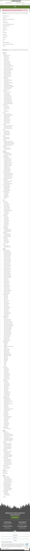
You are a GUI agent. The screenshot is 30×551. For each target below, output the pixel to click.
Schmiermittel (6, 492)
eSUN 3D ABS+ (6, 386)
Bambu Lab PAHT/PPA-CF (7, 290)
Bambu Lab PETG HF (7, 269)
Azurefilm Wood (6, 424)
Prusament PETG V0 (7, 378)
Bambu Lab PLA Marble (7, 260)
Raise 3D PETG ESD (7, 303)
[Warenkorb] (28, 5)
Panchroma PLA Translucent (8, 321)
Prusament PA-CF (6, 376)
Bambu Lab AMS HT (7, 63)
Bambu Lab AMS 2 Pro (7, 61)
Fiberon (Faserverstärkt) (7, 354)
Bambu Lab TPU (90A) (7, 274)
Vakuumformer (5, 237)
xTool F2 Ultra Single (7, 207)
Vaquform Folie (6, 240)
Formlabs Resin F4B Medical (8, 85)
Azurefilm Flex (6, 425)
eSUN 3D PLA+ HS (6, 382)
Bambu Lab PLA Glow (7, 259)
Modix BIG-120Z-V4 (7, 133)
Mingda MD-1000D (7, 138)
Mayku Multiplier (6, 245)
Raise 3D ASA (6, 298)
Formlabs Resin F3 (6, 436)
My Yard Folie (6, 242)
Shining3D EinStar (6, 157)
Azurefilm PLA (6, 415)
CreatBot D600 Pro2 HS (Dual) (8, 125)
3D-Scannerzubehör (6, 191)
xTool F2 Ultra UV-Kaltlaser (8, 210)
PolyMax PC (5, 347)
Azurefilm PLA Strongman (8, 416)
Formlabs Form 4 (5, 77)
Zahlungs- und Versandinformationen (8, 19)
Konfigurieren (15, 537)
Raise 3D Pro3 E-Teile (7, 120)
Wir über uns (5, 20)
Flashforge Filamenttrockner (8, 481)
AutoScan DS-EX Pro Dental (8, 183)
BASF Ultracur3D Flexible (7, 444)
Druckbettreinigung (7, 494)
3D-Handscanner (5, 156)
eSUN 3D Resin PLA (7, 452)
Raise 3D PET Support (7, 307)
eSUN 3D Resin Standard (7, 451)
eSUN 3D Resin (5, 449)
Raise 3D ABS (6, 296)
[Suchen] (12, 4)
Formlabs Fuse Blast (7, 94)
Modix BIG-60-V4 (6, 130)
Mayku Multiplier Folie (7, 246)
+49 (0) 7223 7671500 (8, 2)
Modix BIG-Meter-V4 (7, 134)
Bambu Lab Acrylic (7, 468)
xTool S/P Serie (5, 215)
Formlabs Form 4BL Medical (8, 82)
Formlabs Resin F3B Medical (8, 438)
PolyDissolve (6, 356)
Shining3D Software (7, 186)
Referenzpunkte (6, 196)
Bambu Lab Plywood (7, 466)
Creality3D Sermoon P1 (7, 169)
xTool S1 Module (6, 218)
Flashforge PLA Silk (7, 402)
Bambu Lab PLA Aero (7, 256)
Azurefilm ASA (6, 419)
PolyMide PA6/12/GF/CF (7, 355)
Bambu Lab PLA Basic (7, 251)
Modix (4, 129)
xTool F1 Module (6, 205)
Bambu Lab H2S (6, 59)
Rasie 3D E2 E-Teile (7, 121)
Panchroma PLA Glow (7, 334)
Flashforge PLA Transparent (8, 403)
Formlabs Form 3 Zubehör (8, 87)
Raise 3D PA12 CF (6, 308)
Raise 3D (4, 112)
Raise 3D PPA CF (6, 309)
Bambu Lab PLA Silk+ (7, 264)
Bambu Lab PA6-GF (7, 289)
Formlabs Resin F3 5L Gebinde (8, 439)
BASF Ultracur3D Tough (7, 443)
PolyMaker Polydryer (7, 477)
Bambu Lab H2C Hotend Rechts (8, 65)
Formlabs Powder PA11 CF (8, 460)
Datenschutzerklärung (6, 25)
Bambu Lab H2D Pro (7, 55)
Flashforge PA (6, 412)
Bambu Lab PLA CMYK (7, 257)
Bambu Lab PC (6, 278)
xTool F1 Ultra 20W (7, 203)
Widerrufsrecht (5, 29)
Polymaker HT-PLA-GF (7, 339)
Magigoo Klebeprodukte (7, 489)
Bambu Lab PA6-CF (7, 287)
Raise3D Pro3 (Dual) (7, 116)
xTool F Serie (5, 201)
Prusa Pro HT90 (6, 111)
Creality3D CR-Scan (7, 166)
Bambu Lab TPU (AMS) (7, 277)
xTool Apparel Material (7, 236)
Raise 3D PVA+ (6, 315)
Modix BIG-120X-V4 (7, 132)
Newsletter (4, 17)
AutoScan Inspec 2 (6, 182)
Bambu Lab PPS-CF (7, 291)
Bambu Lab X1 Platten (7, 73)
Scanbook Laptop (6, 192)
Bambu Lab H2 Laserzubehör (8, 68)
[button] (27, 4)
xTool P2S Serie (6, 219)
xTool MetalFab (5, 227)
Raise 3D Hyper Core (7, 313)
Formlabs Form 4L (6, 81)
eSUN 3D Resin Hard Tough (8, 455)
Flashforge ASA (6, 406)
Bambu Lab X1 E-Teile (7, 74)
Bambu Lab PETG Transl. (7, 270)
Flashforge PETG (6, 407)
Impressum (3, 548)
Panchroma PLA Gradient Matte (8, 325)
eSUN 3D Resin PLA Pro (7, 453)
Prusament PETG (6, 369)
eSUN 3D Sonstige (6, 395)
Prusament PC (6, 372)
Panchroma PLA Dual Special (8, 324)
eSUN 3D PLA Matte (7, 385)
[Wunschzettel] (25, 4)
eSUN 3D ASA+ (6, 389)
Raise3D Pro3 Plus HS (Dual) (8, 115)
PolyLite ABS (6, 342)
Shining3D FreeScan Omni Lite (8, 174)
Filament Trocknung (6, 476)
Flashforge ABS (6, 404)
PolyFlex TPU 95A (6, 351)
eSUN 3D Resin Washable (8, 456)
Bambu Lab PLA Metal (7, 261)
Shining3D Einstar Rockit (7, 158)
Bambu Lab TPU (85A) (7, 273)
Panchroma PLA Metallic (7, 329)
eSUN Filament (5, 380)
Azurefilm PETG (6, 420)
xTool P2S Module (6, 220)
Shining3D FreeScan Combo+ (8, 173)
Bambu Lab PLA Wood (7, 255)
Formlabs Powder (5, 457)
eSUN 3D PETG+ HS (7, 393)
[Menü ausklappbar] (1, 0)
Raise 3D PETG (6, 302)
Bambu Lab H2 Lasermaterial (8, 69)
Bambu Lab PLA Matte (7, 252)
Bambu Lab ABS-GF (7, 282)
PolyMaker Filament (6, 316)
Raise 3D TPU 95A (6, 300)
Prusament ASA (6, 371)
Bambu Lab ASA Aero (7, 285)
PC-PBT (5, 365)
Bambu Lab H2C (6, 56)
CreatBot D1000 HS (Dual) (8, 126)
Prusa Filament (5, 367)
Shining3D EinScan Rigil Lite (8, 162)
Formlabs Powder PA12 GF (8, 99)
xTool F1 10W (6, 202)
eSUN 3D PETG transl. (7, 391)
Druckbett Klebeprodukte (7, 485)
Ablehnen (15, 540)
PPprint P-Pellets (5, 473)
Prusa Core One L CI (7, 108)
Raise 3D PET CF (6, 304)
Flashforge (4, 139)
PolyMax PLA (6, 317)
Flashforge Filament (6, 397)
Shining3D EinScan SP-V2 (8, 154)
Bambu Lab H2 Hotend (7, 64)
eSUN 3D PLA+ (6, 381)
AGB (3, 40)
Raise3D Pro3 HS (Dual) (7, 113)
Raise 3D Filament (5, 294)
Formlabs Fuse (5, 90)
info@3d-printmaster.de (21, 2)
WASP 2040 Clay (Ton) (7, 147)
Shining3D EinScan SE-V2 (8, 153)
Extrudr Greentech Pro (7, 428)
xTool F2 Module (6, 211)
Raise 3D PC (5, 299)
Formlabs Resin (5, 431)
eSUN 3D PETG (6, 390)
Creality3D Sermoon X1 (7, 170)
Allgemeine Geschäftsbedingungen (8, 24)
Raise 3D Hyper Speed (7, 312)
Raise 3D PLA (6, 295)
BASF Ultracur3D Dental (7, 448)
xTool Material (6, 214)
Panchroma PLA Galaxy (7, 330)
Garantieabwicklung (6, 15)
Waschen (4, 469)
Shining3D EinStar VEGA (7, 160)
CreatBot (4, 124)
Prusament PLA (6, 368)
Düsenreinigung (6, 493)
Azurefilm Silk (6, 421)
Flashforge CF (6, 411)
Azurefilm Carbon (6, 423)
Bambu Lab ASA (6, 283)
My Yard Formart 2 (7, 241)
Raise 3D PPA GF (6, 311)
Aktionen (4, 496)
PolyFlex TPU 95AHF (7, 352)
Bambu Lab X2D (6, 60)
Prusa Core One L (6, 107)
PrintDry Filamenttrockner (8, 479)
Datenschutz (7, 548)
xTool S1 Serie (6, 216)
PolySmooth (5, 360)
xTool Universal (6, 212)
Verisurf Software (6, 188)
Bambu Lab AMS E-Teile (7, 76)
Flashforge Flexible (7, 410)
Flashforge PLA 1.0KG (7, 399)
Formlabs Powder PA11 (7, 95)
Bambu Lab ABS (6, 281)
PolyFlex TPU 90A (6, 350)
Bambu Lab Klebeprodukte (8, 488)
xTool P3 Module (6, 223)
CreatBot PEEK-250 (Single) (8, 128)
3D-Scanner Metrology (6, 171)
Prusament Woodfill (7, 373)
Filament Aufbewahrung (6, 483)
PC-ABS (5, 363)
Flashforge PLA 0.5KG (7, 398)
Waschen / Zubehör (7, 89)
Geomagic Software (7, 187)
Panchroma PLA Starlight (7, 326)
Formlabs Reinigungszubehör (8, 103)
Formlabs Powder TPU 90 (7, 100)
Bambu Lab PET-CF (7, 286)
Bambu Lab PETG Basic (7, 268)
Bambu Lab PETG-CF (7, 272)
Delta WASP (4, 146)
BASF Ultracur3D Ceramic (8, 447)
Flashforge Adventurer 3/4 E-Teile (9, 143)
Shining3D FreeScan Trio (7, 178)
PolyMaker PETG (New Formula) (8, 346)
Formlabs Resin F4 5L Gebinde (8, 86)
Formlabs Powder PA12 (7, 98)
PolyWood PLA (6, 359)
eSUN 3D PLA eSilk (6, 384)
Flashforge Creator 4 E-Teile (8, 145)
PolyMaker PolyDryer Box (7, 484)
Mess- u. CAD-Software (6, 184)
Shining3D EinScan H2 (7, 161)
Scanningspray (6, 195)
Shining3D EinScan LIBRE (8, 165)
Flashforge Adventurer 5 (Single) (9, 142)
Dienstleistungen (5, 22)
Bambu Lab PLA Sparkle (7, 265)
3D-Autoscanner (5, 179)
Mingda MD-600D (6, 137)
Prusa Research (5, 104)
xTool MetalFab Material (7, 231)
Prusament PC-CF (6, 377)
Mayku (4, 244)
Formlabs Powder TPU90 (7, 464)
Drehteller (5, 197)
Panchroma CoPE (6, 337)
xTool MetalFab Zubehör (7, 229)
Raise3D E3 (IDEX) (6, 117)
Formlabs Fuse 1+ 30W (7, 91)
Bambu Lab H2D (6, 57)
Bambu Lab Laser (5, 465)
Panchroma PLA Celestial (7, 328)
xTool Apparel (5, 232)
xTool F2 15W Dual (6, 206)
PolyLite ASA (6, 343)
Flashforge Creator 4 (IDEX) (8, 141)
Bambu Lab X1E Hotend (7, 72)
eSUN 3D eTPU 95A (7, 394)
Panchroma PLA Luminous (8, 333)
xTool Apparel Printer (7, 233)
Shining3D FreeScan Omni (8, 175)
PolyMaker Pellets (5, 470)
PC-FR (5, 364)
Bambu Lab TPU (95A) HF (7, 276)
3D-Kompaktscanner (6, 152)
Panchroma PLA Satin (7, 320)
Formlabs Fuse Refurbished (8, 102)
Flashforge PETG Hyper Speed (8, 408)
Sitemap (4, 30)
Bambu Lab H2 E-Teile (7, 70)
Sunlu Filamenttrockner (7, 480)
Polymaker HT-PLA (6, 338)
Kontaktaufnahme (15, 517)
